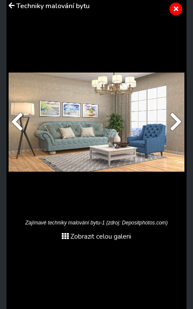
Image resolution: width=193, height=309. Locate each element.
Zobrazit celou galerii (96, 236)
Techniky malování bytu (53, 6)
